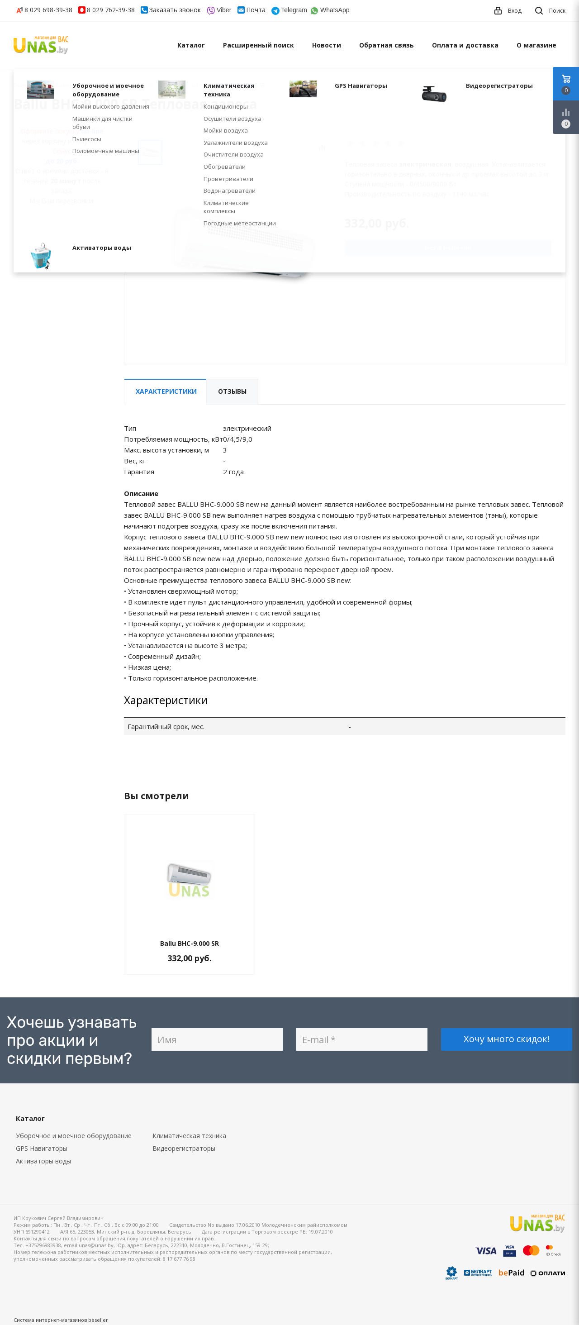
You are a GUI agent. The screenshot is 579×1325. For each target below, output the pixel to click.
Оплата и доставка (465, 45)
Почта (256, 9)
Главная (24, 85)
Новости (326, 45)
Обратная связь (386, 45)
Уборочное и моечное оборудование (74, 1135)
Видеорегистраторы (183, 1148)
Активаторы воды (43, 1161)
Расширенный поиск (258, 45)
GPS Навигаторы (41, 1148)
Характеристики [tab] (166, 391)
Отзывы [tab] (232, 391)
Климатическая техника (189, 1135)
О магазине (536, 45)
